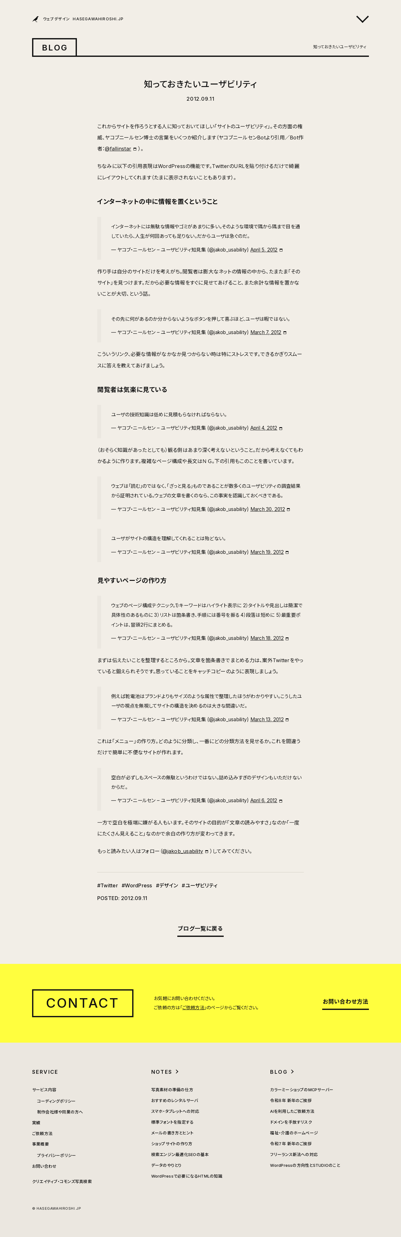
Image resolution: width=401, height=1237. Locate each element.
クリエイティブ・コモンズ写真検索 (62, 1181)
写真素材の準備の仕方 (172, 1089)
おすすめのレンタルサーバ (174, 1100)
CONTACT (82, 1003)
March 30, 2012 (267, 509)
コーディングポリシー (56, 1101)
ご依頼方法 (193, 1007)
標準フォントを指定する (172, 1122)
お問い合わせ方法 (346, 1001)
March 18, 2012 (267, 638)
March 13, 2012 (267, 719)
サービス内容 (44, 1089)
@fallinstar (118, 148)
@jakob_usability (182, 851)
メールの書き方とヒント (172, 1133)
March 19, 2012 (267, 552)
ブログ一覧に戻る (200, 928)
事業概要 (40, 1144)
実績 (36, 1122)
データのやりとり (166, 1165)
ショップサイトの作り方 (172, 1143)
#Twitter (107, 885)
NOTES (162, 1072)
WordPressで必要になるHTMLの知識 (186, 1176)
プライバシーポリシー (56, 1155)
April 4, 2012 (263, 428)
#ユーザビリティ (199, 885)
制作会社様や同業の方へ (60, 1112)
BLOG (55, 47)
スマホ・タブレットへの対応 (175, 1111)
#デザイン (167, 885)
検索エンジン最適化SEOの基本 (180, 1154)
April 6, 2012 (263, 800)
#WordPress (137, 885)
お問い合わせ (44, 1166)
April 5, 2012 (264, 250)
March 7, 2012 (266, 332)
